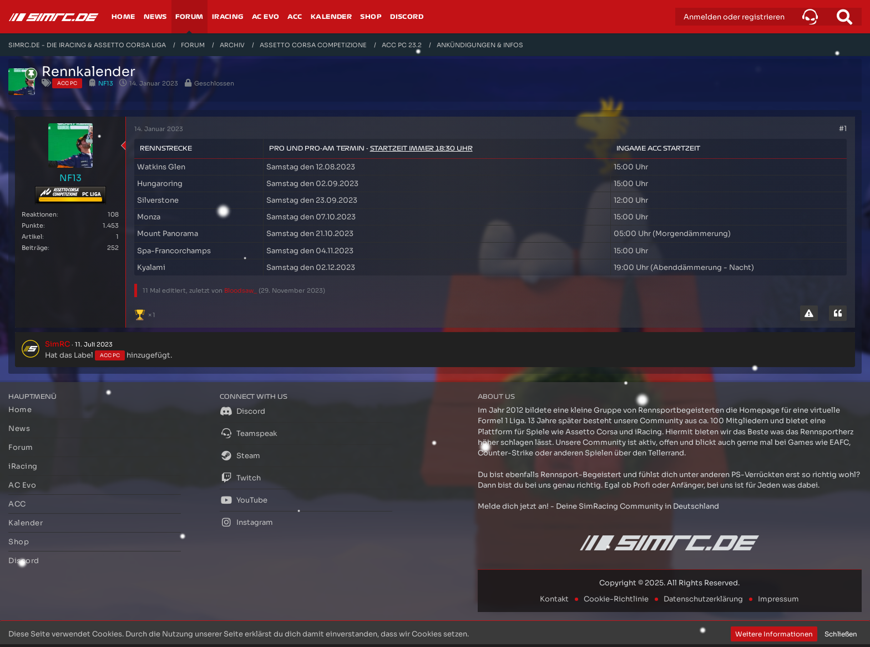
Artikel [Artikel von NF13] (32, 236)
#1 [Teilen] (843, 128)
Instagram (246, 522)
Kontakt (554, 599)
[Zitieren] (838, 313)
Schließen (841, 634)
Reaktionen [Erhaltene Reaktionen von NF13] (39, 214)
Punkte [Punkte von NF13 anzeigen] (32, 225)
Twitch (240, 477)
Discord (242, 411)
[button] (810, 17)
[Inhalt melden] (809, 313)
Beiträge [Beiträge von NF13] (35, 248)
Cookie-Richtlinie (616, 599)
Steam (240, 455)
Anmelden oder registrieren (734, 17)
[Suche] (844, 17)
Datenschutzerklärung (703, 599)
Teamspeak (248, 433)
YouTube (243, 499)
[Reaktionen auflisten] (146, 313)
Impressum (778, 599)
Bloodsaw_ (240, 290)
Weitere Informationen (774, 634)
